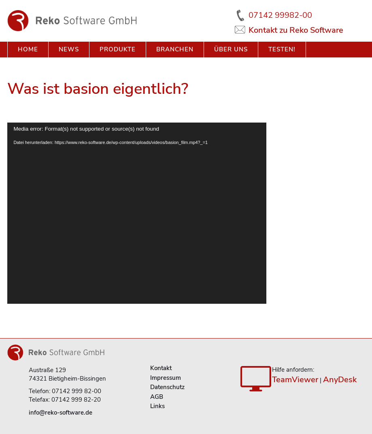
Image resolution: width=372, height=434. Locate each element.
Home (28, 49)
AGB (156, 397)
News (69, 49)
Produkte (118, 49)
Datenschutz (167, 387)
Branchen (174, 49)
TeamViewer (295, 379)
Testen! (281, 49)
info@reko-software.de (60, 413)
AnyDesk (340, 379)
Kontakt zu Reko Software (296, 30)
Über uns (231, 49)
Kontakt (161, 368)
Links (157, 406)
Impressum (165, 378)
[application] (136, 213)
